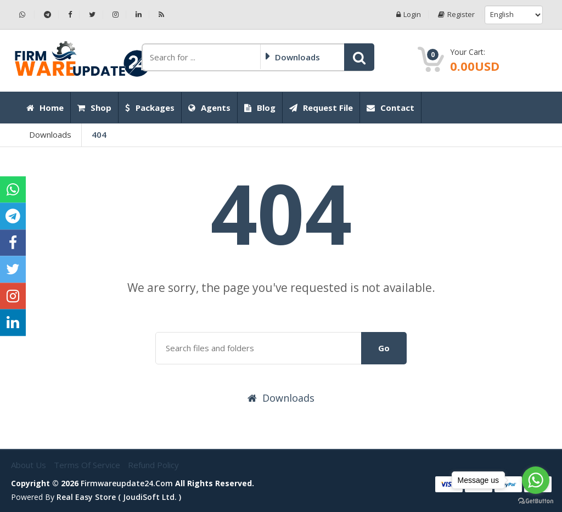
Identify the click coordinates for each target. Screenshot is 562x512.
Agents (209, 107)
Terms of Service (88, 464)
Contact (390, 107)
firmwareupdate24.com (127, 483)
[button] (359, 57)
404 (99, 134)
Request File (321, 107)
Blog (260, 107)
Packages (150, 107)
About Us (29, 464)
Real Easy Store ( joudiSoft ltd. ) (119, 497)
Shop (94, 107)
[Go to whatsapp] (535, 480)
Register (456, 14)
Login (408, 14)
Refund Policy (153, 464)
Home (45, 107)
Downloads (50, 134)
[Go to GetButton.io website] (535, 501)
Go (384, 347)
